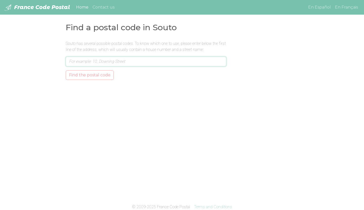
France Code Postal (37, 7)
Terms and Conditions (213, 206)
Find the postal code (89, 75)
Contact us (104, 7)
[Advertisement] (266, 116)
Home (83, 7)
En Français (346, 7)
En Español (319, 7)
